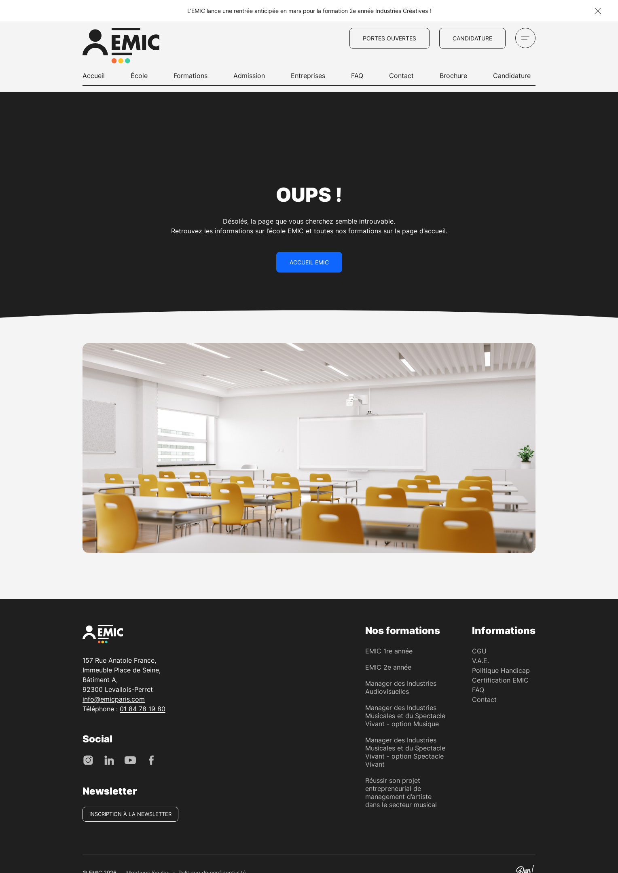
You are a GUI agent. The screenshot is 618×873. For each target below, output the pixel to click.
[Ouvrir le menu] (525, 38)
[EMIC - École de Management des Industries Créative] (121, 47)
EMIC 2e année (388, 667)
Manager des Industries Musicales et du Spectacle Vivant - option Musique (405, 716)
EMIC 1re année (389, 651)
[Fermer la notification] (598, 11)
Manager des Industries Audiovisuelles (400, 687)
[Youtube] (130, 759)
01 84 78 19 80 (142, 709)
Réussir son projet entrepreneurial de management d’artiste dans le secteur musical (401, 792)
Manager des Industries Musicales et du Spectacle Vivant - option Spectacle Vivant (405, 752)
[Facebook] (151, 759)
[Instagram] (88, 759)
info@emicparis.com (114, 699)
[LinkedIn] (109, 759)
